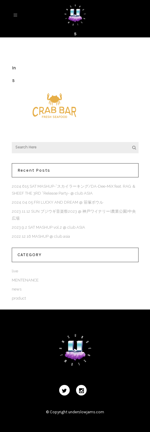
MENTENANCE (25, 280)
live (15, 271)
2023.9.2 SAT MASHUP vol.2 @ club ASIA (48, 227)
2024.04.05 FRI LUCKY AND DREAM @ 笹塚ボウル (57, 202)
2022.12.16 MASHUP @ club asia (41, 236)
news (16, 289)
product (19, 298)
